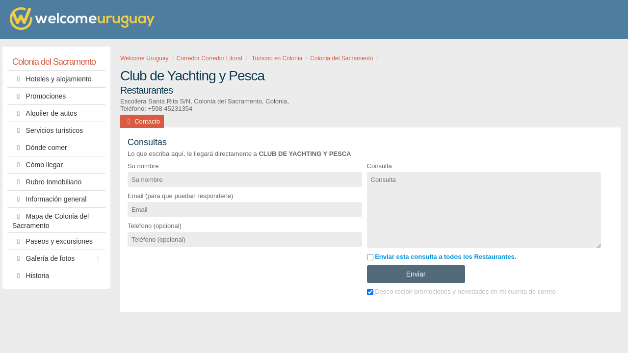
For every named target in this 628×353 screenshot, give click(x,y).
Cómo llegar (37, 164)
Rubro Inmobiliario (46, 181)
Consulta (379, 166)
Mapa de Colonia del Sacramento (50, 220)
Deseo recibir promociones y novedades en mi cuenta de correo (461, 291)
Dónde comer (39, 147)
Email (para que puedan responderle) (180, 196)
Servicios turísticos (47, 130)
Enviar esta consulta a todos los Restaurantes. (442, 256)
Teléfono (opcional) (155, 225)
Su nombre (143, 166)
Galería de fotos (58, 258)
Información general (49, 199)
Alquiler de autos (44, 113)
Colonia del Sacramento (54, 62)
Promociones (39, 96)
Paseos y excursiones (52, 241)
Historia (30, 275)
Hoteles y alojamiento (51, 79)
